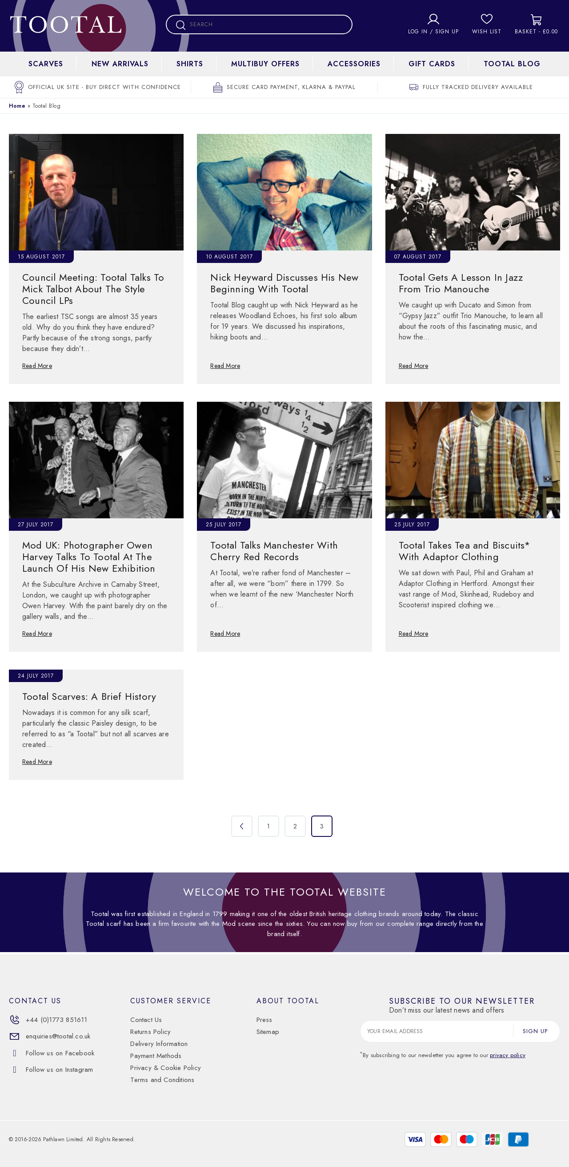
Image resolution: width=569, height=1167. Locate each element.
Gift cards (432, 64)
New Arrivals (120, 64)
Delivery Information (159, 1044)
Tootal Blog (512, 64)
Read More (37, 365)
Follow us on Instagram (51, 1069)
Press (264, 1020)
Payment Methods (155, 1056)
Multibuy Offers (265, 64)
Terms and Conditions (162, 1080)
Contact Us (146, 1020)
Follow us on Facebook (51, 1053)
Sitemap (267, 1032)
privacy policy (507, 1055)
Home (17, 106)
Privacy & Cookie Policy (165, 1068)
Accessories (354, 64)
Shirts (189, 64)
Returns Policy (150, 1032)
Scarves (45, 64)
